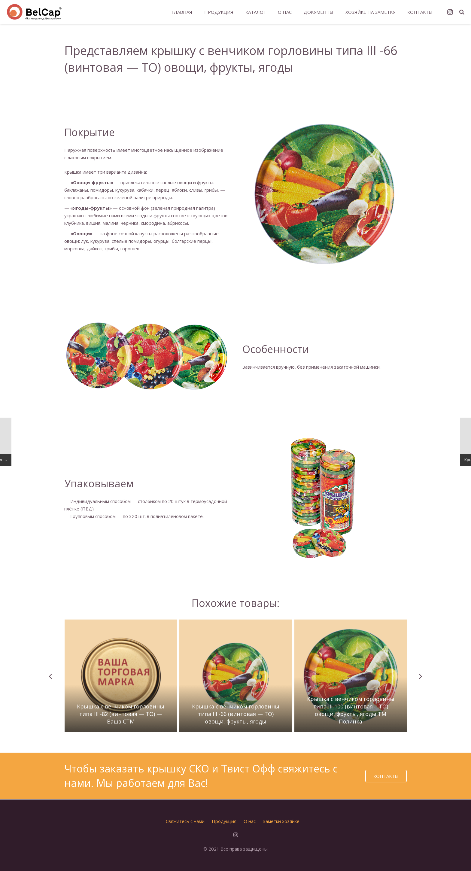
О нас (250, 821)
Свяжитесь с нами (185, 821)
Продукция (224, 821)
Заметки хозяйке (281, 821)
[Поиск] (462, 12)
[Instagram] (450, 12)
